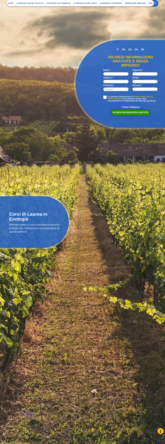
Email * (135, 78)
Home (10, 3)
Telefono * (108, 78)
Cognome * (137, 70)
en (123, 49)
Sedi (150, 3)
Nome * (106, 70)
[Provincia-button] (116, 89)
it (118, 49)
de (130, 49)
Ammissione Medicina (135, 3)
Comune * (137, 85)
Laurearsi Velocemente (58, 3)
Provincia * (108, 85)
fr (142, 49)
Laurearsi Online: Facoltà (29, 3)
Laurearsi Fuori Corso (85, 3)
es (136, 49)
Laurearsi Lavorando (111, 3)
